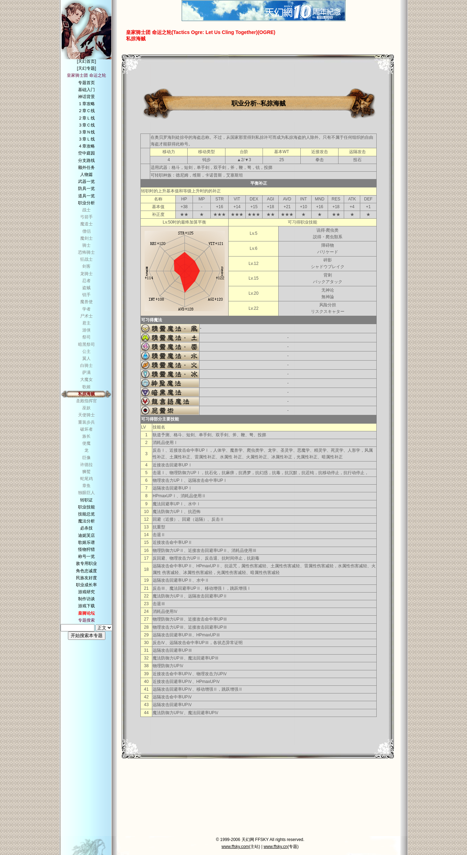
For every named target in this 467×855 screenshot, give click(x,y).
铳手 (86, 294)
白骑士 (86, 365)
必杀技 (86, 528)
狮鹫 (86, 471)
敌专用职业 (86, 563)
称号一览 (86, 556)
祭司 (86, 337)
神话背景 (86, 96)
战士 (86, 209)
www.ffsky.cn (275, 846)
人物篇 (86, 174)
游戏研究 (86, 591)
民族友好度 (86, 577)
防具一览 (86, 188)
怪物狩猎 (86, 549)
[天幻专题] (86, 68)
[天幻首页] (86, 61)
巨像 (86, 457)
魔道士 (86, 223)
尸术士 (86, 316)
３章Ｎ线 (86, 132)
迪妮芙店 (86, 535)
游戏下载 (86, 605)
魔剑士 (86, 238)
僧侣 (86, 231)
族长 (86, 436)
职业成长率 (86, 584)
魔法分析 (86, 521)
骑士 (86, 245)
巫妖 (86, 407)
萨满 (86, 372)
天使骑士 (86, 414)
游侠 (86, 330)
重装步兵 (86, 422)
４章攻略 (86, 146)
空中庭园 (86, 153)
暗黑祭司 (86, 344)
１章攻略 (86, 103)
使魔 (86, 443)
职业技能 (86, 507)
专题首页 (86, 82)
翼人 (86, 358)
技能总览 (86, 514)
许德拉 (86, 464)
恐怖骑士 (86, 252)
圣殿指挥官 (86, 400)
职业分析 (86, 202)
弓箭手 (86, 216)
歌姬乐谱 (86, 542)
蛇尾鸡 (86, 478)
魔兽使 (86, 301)
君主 (86, 323)
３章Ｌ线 (86, 139)
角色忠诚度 (86, 570)
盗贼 (86, 287)
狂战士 (86, 259)
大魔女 (86, 379)
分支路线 (86, 160)
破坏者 (86, 429)
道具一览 (86, 195)
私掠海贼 (86, 393)
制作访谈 (86, 598)
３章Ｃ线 (86, 125)
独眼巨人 (86, 492)
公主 (86, 351)
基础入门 (86, 89)
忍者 (86, 280)
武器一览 (86, 181)
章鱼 (86, 485)
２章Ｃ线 (86, 110)
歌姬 (86, 386)
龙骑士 (86, 273)
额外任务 (86, 167)
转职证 (86, 500)
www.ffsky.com (235, 846)
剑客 (86, 266)
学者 (86, 309)
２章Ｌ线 (86, 118)
